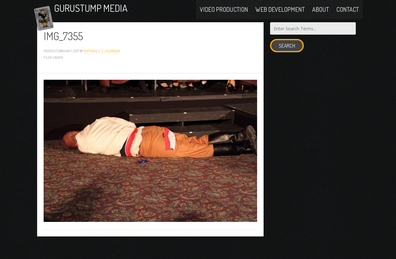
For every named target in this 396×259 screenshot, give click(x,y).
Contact (347, 16)
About (320, 16)
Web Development (280, 16)
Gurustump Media (116, 16)
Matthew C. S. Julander (102, 67)
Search (287, 62)
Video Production (224, 16)
